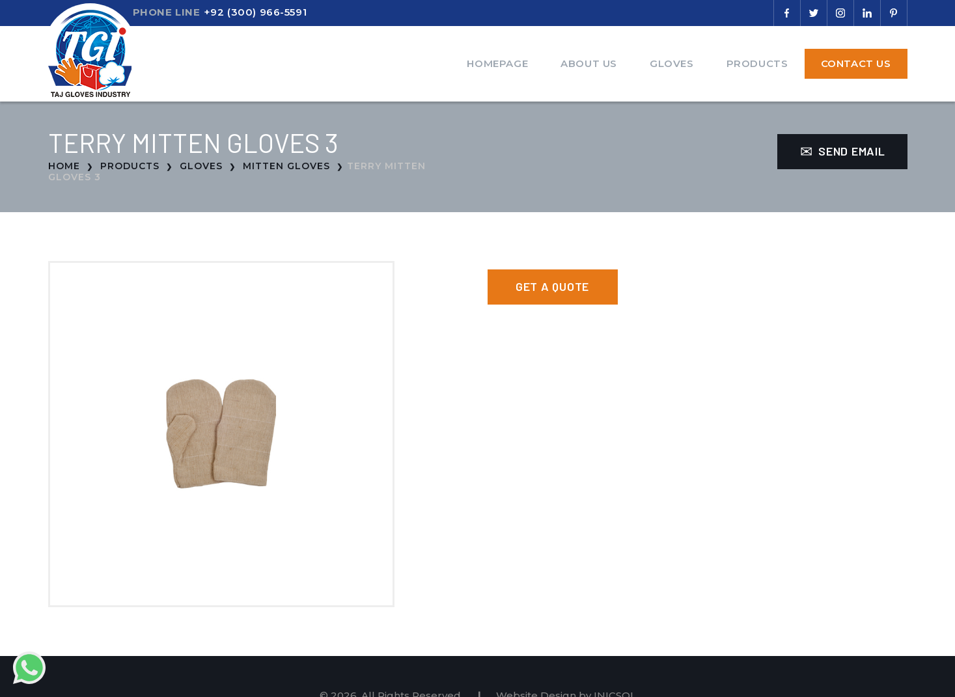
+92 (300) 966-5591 (255, 12)
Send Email (842, 151)
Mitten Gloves (286, 166)
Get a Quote (552, 286)
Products (757, 63)
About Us (589, 63)
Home (64, 166)
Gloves (672, 63)
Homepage (497, 63)
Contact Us (856, 63)
